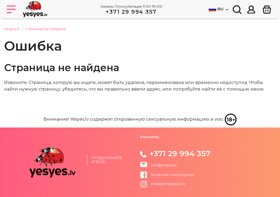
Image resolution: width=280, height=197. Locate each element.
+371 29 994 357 (131, 11)
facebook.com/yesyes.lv (167, 174)
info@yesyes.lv (164, 165)
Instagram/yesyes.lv (162, 183)
